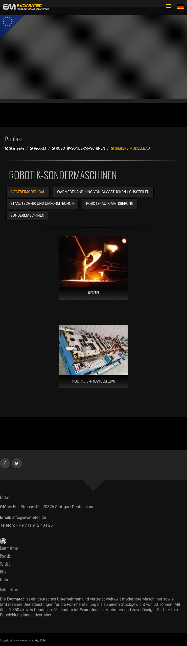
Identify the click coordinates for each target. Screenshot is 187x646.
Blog (3, 572)
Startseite (14, 148)
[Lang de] (180, 7)
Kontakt (6, 579)
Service (5, 564)
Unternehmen (9, 548)
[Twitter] (17, 462)
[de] (25, 7)
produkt (38, 148)
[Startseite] (3, 541)
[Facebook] (5, 462)
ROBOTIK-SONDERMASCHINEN (78, 148)
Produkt (5, 556)
